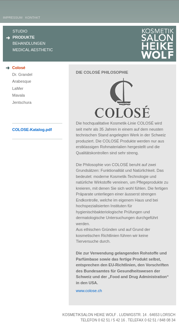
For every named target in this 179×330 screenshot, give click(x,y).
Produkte (24, 37)
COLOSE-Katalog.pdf (32, 129)
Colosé (18, 67)
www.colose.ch (89, 290)
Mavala (18, 95)
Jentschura (22, 102)
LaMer (17, 88)
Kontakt (32, 17)
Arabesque (21, 81)
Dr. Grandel (22, 74)
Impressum (13, 17)
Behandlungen (29, 43)
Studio (20, 31)
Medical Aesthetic (33, 50)
